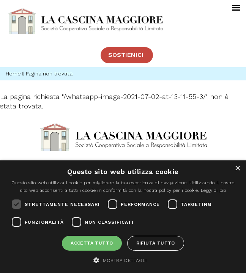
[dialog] (123, 216)
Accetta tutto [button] (92, 243)
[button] (123, 260)
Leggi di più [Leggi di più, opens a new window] (213, 190)
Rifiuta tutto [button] (155, 243)
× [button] (237, 168)
